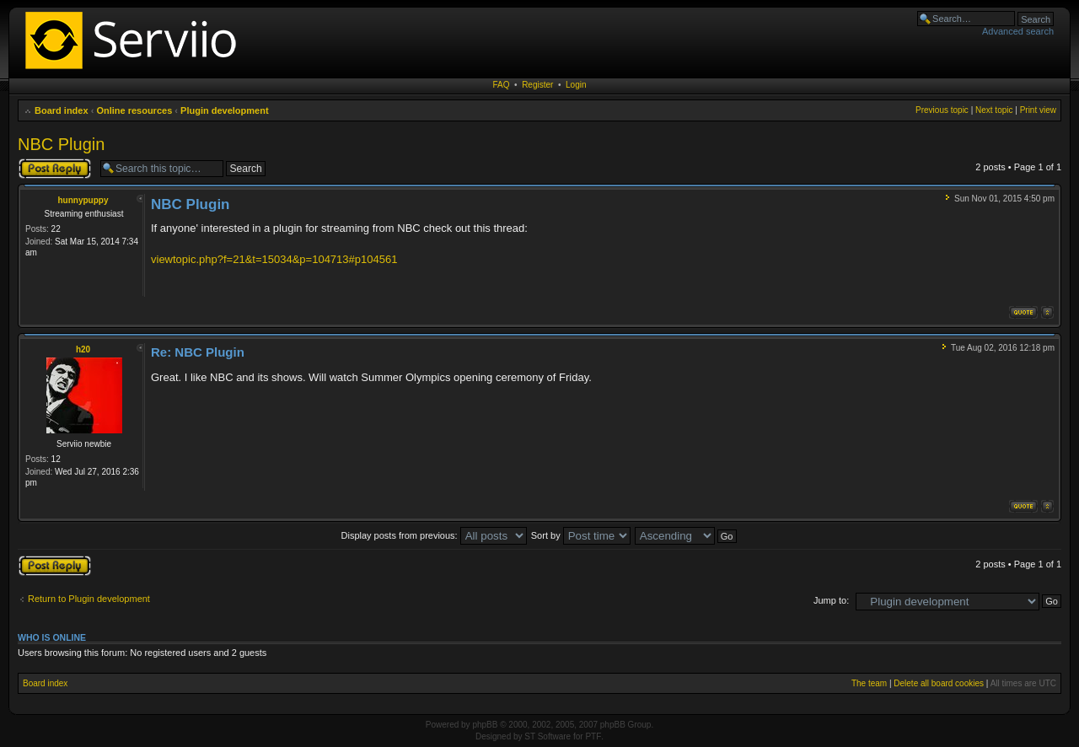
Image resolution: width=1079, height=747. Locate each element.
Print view (1038, 110)
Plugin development (224, 110)
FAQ (501, 84)
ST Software (547, 736)
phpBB (484, 724)
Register (537, 84)
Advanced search (1018, 31)
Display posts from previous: (434, 535)
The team (869, 683)
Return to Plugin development (89, 599)
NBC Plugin (61, 144)
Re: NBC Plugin (197, 352)
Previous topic (942, 110)
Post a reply (55, 169)
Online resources (134, 110)
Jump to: (831, 600)
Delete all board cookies (939, 683)
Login (576, 84)
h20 (83, 349)
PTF (593, 736)
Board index (62, 110)
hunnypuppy (83, 200)
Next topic (993, 110)
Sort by (581, 535)
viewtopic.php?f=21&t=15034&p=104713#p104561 (274, 259)
